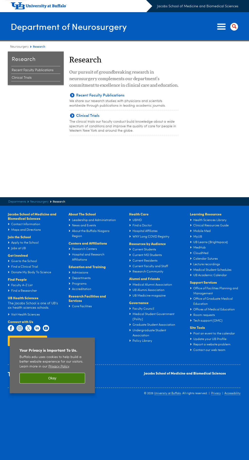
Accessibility (232, 393)
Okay (52, 378)
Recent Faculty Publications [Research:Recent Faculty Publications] (32, 70)
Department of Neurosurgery (69, 26)
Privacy (216, 393)
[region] (52, 365)
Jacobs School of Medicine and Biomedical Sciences (197, 6)
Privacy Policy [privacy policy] (58, 366)
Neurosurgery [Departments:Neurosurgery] (19, 46)
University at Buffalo (167, 393)
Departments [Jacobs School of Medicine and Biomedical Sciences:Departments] (17, 201)
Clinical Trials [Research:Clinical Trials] (22, 77)
